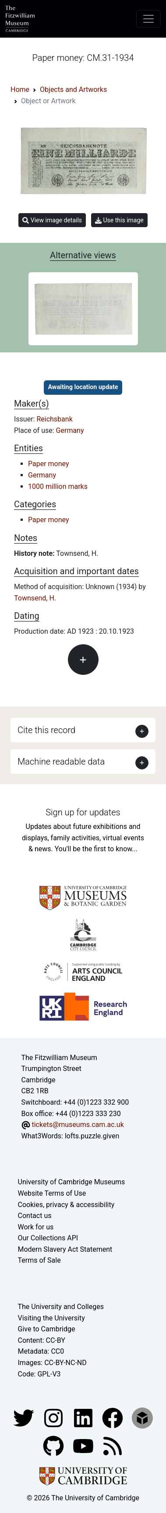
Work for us (36, 1227)
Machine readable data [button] (61, 761)
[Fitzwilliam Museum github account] (54, 1445)
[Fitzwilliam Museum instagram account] (54, 1417)
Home (20, 89)
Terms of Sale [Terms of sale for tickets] (39, 1260)
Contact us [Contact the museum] (35, 1215)
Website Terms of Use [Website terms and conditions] (52, 1193)
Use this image (119, 220)
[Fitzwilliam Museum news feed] (113, 1445)
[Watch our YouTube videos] (84, 1445)
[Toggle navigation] (148, 19)
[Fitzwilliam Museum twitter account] (24, 1417)
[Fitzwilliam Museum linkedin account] (113, 1417)
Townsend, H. (35, 598)
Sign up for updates (83, 812)
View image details (52, 220)
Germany (70, 430)
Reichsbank (54, 419)
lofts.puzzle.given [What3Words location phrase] (92, 1136)
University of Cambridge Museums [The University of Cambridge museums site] (71, 1182)
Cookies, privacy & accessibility (66, 1205)
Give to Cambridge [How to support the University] (46, 1329)
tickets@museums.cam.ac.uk (78, 1124)
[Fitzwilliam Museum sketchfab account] (142, 1417)
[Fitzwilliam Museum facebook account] (84, 1417)
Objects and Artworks (73, 89)
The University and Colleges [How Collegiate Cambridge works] (61, 1306)
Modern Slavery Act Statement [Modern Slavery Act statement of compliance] (65, 1249)
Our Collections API (48, 1238)
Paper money (48, 464)
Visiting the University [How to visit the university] (51, 1318)
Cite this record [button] (46, 730)
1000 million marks (58, 486)
